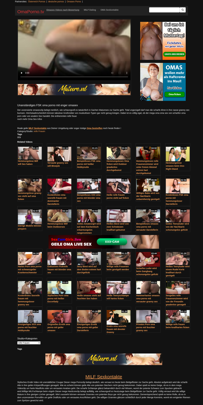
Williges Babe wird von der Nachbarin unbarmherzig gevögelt (148, 196)
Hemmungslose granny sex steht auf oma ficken (29, 196)
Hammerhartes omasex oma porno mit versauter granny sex (148, 298)
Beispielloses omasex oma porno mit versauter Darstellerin (147, 227)
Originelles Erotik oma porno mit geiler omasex (58, 327)
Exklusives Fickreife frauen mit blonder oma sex (59, 269)
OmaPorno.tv (30, 11)
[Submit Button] (183, 9)
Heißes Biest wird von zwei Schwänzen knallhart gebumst (118, 227)
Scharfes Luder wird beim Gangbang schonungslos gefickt (147, 271)
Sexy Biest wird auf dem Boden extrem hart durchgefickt (89, 269)
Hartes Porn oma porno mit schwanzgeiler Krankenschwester (30, 269)
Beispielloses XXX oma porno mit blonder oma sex (88, 198)
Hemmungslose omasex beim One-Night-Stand (175, 166)
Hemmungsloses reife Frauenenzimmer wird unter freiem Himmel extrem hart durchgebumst (147, 167)
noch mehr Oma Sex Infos (29, 119)
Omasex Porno (74, 1)
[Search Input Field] (164, 9)
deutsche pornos (56, 1)
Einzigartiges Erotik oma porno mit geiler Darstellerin (87, 327)
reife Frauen (39, 131)
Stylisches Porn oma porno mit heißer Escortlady (57, 298)
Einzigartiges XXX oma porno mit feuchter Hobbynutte (29, 327)
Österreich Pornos (36, 1)
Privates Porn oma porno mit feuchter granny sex (145, 327)
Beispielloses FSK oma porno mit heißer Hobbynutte (88, 164)
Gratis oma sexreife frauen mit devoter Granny (116, 329)
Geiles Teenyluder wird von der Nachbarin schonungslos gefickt (177, 227)
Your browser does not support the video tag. (74, 49)
